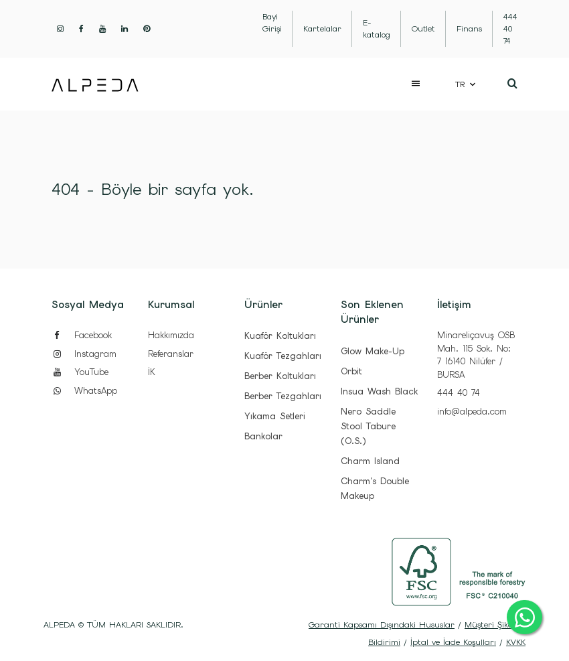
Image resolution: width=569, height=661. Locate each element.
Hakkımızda (171, 335)
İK (151, 372)
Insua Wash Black (379, 391)
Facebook (82, 335)
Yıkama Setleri (274, 416)
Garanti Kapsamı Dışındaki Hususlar (382, 624)
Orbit (351, 371)
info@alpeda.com (472, 411)
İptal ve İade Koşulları (453, 642)
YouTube (80, 372)
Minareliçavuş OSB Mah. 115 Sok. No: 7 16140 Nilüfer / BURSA (476, 354)
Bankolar (263, 436)
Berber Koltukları (280, 376)
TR (460, 84)
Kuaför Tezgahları (282, 356)
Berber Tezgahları (282, 396)
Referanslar (170, 354)
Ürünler (263, 304)
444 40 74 (458, 392)
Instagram (84, 354)
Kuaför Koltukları (280, 336)
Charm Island (370, 461)
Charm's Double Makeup (375, 488)
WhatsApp (84, 390)
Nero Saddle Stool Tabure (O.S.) (368, 426)
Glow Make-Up (372, 351)
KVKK (515, 642)
